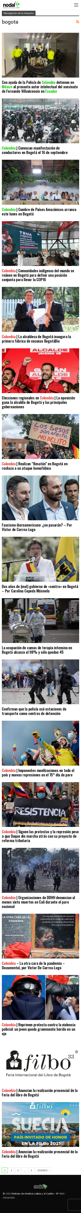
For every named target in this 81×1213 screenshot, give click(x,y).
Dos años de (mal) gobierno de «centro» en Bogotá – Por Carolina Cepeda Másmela (40, 588)
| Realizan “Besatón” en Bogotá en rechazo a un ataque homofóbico (35, 466)
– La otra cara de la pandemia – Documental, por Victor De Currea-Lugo (33, 965)
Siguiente (43, 1170)
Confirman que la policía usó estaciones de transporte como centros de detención (34, 711)
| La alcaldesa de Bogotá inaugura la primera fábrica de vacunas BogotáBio (36, 339)
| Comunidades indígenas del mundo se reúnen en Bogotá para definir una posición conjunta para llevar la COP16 (38, 275)
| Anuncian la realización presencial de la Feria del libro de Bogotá (40, 1092)
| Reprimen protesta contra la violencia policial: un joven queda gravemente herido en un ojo (38, 1029)
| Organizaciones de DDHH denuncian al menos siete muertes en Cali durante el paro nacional (38, 901)
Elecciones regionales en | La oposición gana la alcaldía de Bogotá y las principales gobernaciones (38, 402)
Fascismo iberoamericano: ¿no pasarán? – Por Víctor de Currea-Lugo (37, 527)
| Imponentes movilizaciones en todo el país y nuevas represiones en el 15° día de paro (38, 772)
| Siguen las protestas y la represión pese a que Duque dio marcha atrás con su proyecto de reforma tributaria (40, 836)
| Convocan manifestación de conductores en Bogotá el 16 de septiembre (35, 150)
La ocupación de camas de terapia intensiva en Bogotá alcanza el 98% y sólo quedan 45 (37, 650)
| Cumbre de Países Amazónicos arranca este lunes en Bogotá (39, 211)
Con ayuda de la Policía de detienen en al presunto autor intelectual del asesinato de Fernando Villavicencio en (40, 86)
